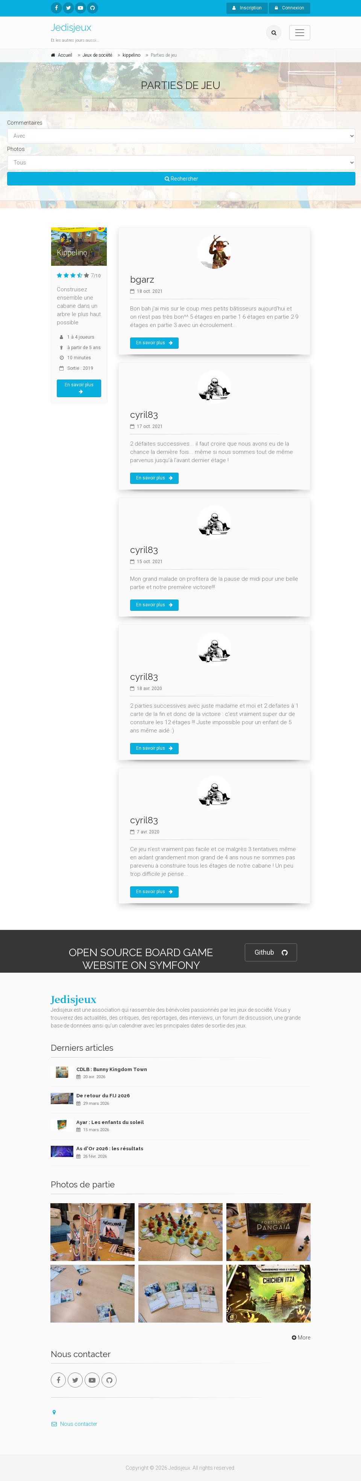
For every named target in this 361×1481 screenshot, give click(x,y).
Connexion (289, 8)
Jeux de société (97, 55)
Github (271, 952)
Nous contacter (74, 1424)
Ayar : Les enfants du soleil (110, 1122)
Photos (16, 149)
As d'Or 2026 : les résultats (109, 1148)
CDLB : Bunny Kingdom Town (111, 1069)
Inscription (247, 8)
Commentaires (24, 123)
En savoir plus (79, 388)
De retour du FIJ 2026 (103, 1095)
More (300, 1338)
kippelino (131, 55)
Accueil (65, 55)
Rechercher (181, 179)
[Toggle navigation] (299, 32)
